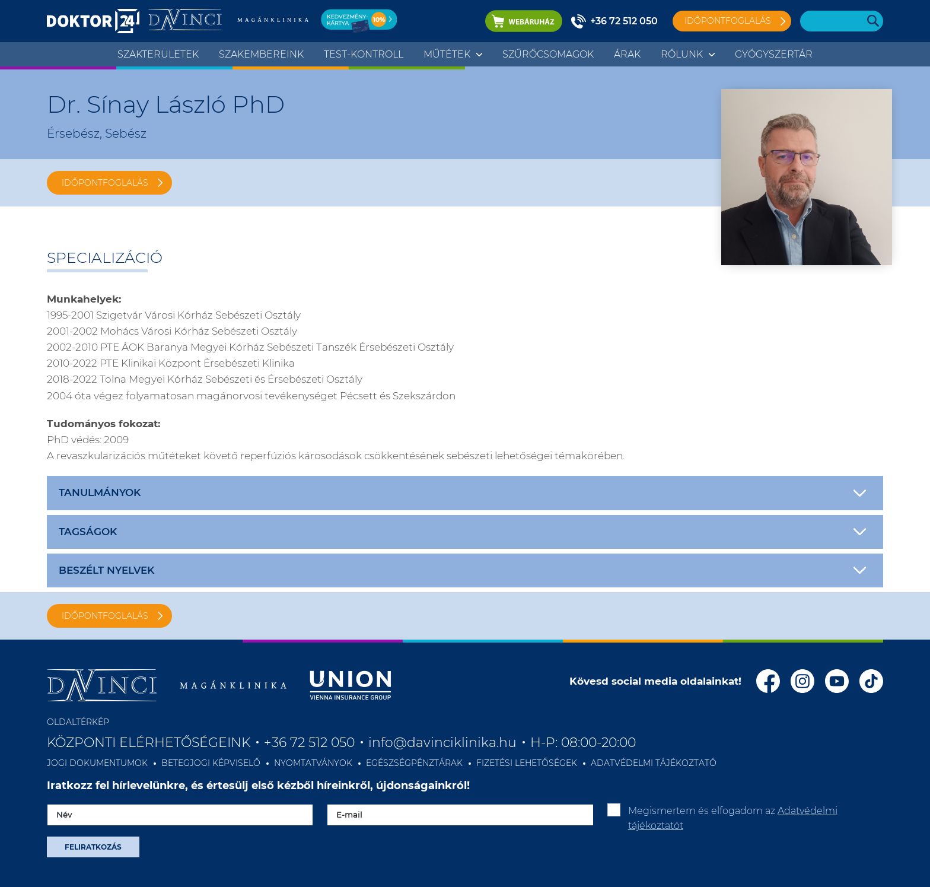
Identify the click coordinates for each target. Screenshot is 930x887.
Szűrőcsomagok (548, 54)
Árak (627, 54)
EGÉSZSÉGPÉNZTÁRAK (414, 763)
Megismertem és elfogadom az (732, 818)
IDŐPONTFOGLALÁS (105, 182)
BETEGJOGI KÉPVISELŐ (210, 763)
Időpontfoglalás (727, 20)
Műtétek (446, 54)
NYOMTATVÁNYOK (313, 763)
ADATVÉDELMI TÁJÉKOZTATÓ (653, 763)
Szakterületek (158, 54)
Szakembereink (261, 54)
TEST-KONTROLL (363, 54)
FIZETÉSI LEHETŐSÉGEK (526, 763)
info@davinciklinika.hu (442, 743)
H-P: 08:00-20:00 (583, 743)
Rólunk (682, 54)
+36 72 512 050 (624, 21)
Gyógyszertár (774, 54)
